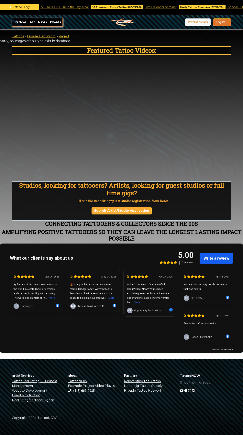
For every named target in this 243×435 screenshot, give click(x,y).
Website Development (30, 390)
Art (32, 22)
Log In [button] (220, 22)
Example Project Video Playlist (92, 386)
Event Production (26, 395)
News (42, 22)
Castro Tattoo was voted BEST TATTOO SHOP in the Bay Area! (49, 7)
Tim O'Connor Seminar (164, 7)
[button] (198, 22)
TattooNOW (77, 381)
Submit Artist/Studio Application (121, 210)
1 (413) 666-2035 (81, 390)
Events (55, 22)
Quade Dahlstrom (41, 36)
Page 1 (64, 36)
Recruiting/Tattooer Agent (33, 400)
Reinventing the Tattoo (142, 381)
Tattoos (20, 22)
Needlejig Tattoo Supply (143, 386)
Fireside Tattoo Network (143, 390)
